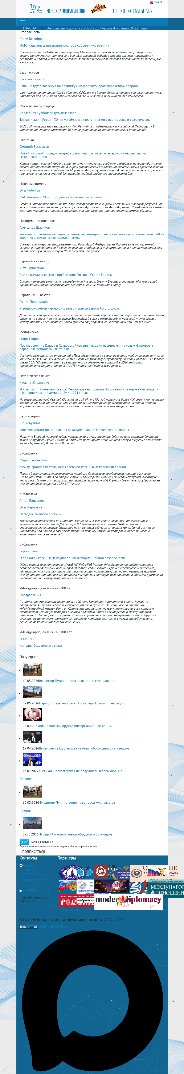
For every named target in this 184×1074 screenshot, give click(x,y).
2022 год (91, 28)
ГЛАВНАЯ (30, 28)
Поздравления (30, 595)
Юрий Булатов (30, 423)
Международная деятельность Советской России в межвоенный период (73, 467)
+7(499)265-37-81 (36, 890)
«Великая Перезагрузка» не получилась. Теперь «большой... (83, 771)
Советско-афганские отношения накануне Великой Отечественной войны (74, 430)
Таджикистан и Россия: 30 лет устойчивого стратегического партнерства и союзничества (85, 119)
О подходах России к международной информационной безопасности (72, 558)
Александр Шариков (35, 227)
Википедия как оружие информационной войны (75, 726)
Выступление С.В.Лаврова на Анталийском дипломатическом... (85, 748)
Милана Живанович (34, 382)
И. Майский (28, 639)
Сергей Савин (30, 551)
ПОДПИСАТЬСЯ (33, 851)
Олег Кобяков (30, 190)
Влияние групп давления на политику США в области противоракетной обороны (79, 86)
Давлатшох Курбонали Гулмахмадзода (48, 113)
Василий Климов (32, 79)
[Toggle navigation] (22, 22)
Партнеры (66, 858)
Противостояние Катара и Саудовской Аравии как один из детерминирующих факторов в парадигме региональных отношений (86, 347)
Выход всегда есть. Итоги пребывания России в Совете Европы (66, 274)
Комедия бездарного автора (41, 645)
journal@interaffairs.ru (35, 881)
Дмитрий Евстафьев (34, 146)
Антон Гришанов (32, 268)
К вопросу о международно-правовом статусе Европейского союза (69, 308)
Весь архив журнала (63, 28)
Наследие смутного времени (41, 514)
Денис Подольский (34, 301)
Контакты (28, 858)
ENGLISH (157, 2)
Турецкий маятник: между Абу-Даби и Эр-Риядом (76, 834)
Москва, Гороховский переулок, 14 (29, 869)
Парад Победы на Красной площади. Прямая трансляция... (83, 703)
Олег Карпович (31, 507)
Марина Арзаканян (34, 460)
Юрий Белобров (32, 38)
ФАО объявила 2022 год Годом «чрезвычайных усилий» (61, 197)
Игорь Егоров (30, 339)
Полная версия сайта (73, 910)
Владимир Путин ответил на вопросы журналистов (76, 680)
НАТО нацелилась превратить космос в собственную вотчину (64, 45)
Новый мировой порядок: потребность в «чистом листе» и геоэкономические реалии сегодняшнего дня (83, 155)
